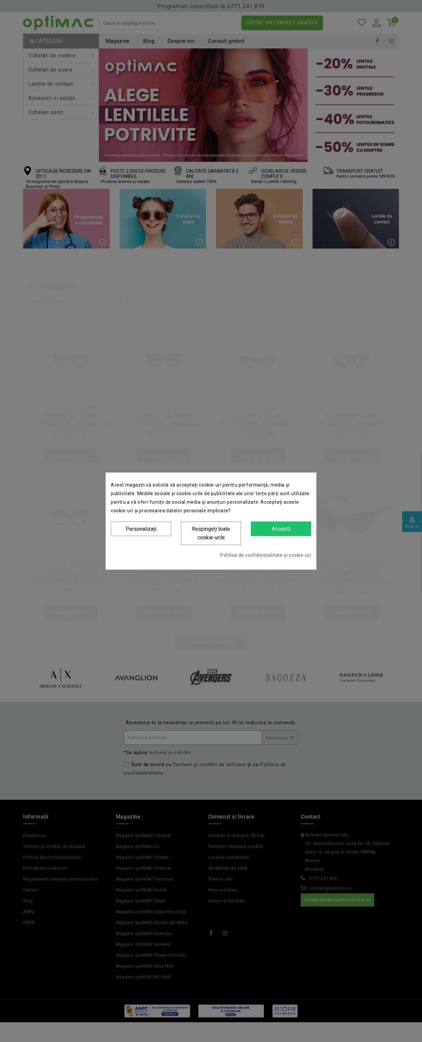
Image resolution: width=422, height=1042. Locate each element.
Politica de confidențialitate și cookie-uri (265, 555)
